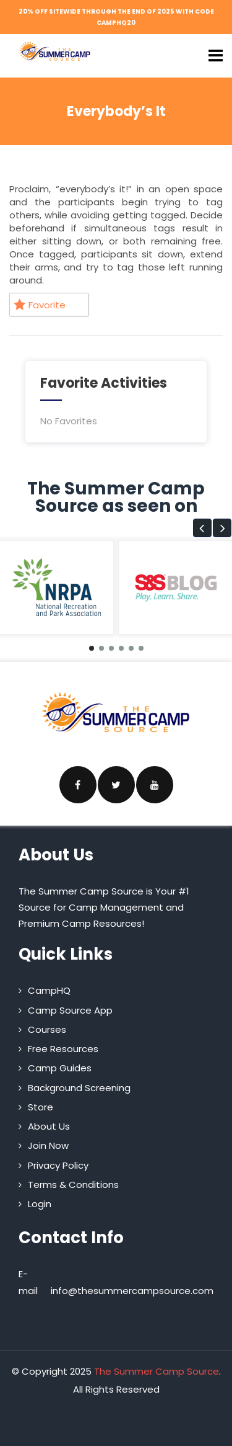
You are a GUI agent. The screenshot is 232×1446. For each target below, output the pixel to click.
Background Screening (79, 1087)
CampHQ (49, 990)
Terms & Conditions (73, 1184)
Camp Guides (60, 1067)
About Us (49, 1126)
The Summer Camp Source (156, 1371)
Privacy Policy (58, 1165)
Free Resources (63, 1048)
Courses (47, 1029)
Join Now (48, 1145)
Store (40, 1107)
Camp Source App (70, 1010)
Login (39, 1203)
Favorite (40, 304)
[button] (202, 528)
